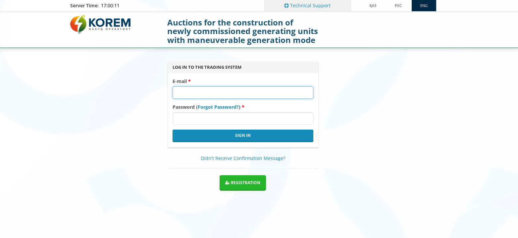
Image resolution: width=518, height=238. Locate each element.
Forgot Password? (218, 107)
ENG (424, 5)
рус (398, 5)
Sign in (243, 135)
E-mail (180, 81)
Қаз (373, 5)
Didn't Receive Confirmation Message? (243, 158)
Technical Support (307, 5)
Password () (206, 107)
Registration (242, 182)
